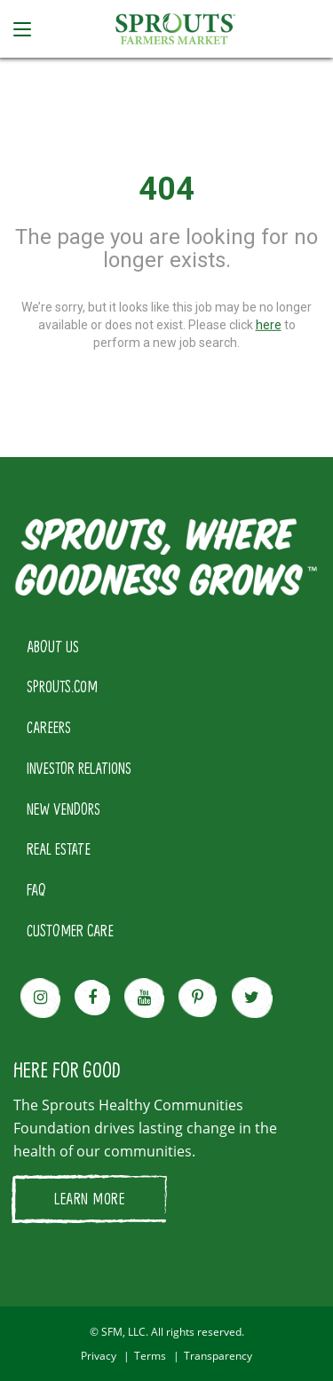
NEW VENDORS (63, 808)
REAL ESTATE (59, 848)
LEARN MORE (89, 1198)
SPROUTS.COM (62, 686)
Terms (150, 1355)
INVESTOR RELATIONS (79, 767)
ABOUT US (53, 646)
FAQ (36, 889)
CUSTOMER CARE (70, 930)
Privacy (98, 1355)
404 (166, 189)
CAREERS (49, 727)
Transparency (218, 1355)
